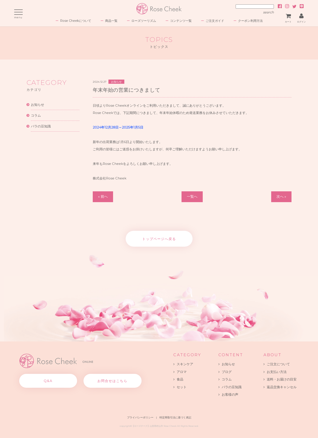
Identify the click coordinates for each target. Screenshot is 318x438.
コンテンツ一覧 (181, 21)
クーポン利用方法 (250, 21)
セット (182, 387)
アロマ (182, 372)
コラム (36, 115)
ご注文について (278, 364)
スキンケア (185, 364)
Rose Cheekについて (75, 21)
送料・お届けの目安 (282, 379)
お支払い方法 (277, 372)
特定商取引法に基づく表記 (175, 417)
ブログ (227, 372)
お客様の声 (230, 394)
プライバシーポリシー (140, 417)
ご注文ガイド (215, 21)
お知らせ (37, 105)
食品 (180, 379)
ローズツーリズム (143, 21)
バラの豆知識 (41, 126)
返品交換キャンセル (282, 387)
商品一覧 (111, 21)
